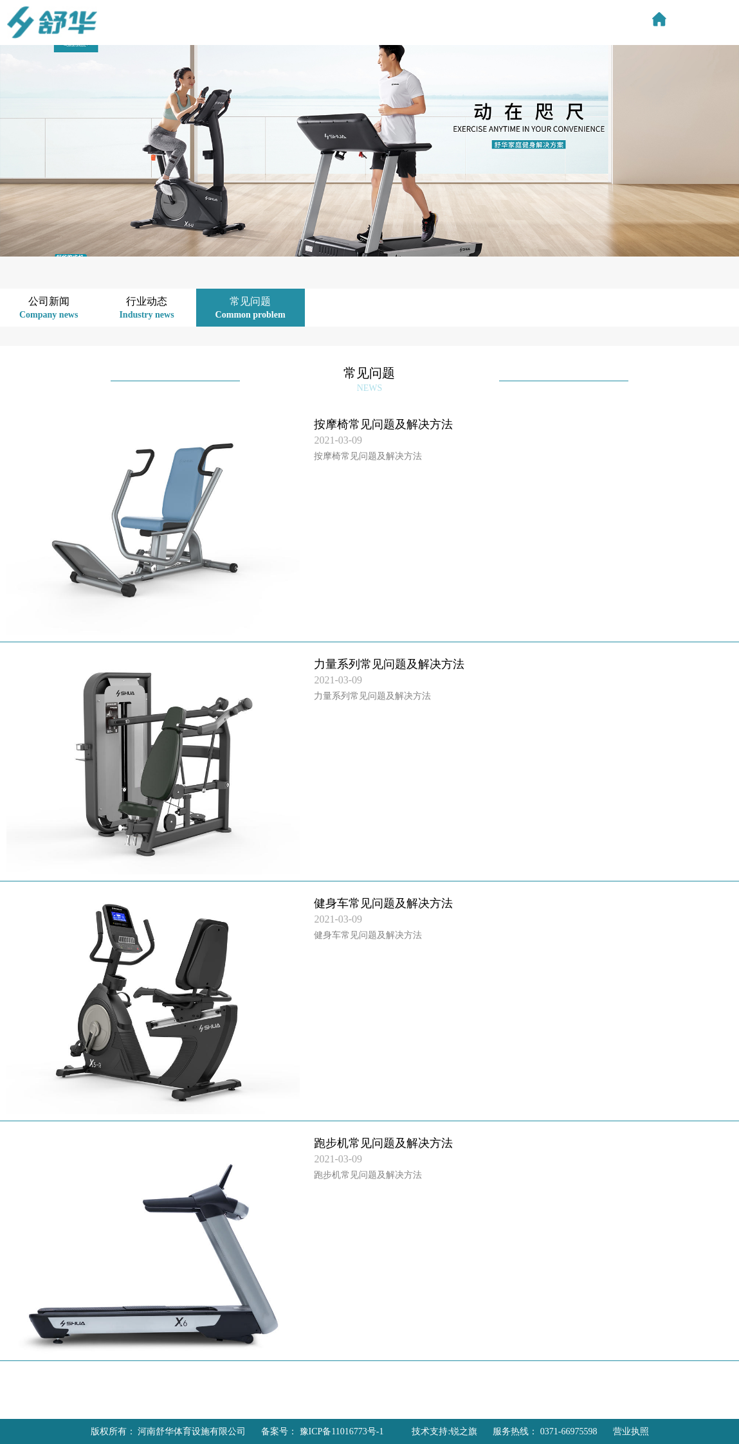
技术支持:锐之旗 (444, 1431)
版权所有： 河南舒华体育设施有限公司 (168, 1431)
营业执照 (631, 1431)
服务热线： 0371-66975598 (545, 1431)
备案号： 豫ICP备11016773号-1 (322, 1431)
